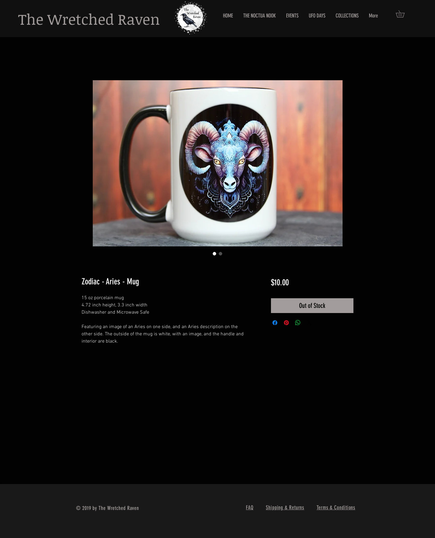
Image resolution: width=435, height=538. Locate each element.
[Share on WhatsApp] (297, 322)
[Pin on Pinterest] (286, 322)
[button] (403, 13)
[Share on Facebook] (275, 322)
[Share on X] (309, 322)
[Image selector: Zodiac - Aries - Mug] (214, 254)
